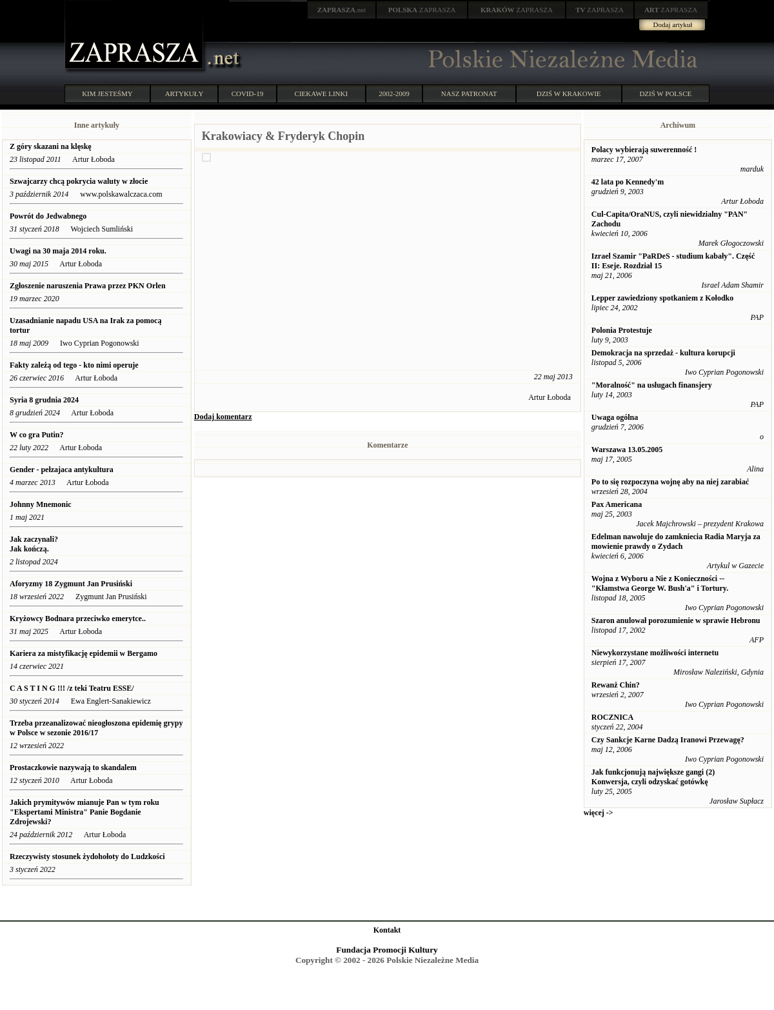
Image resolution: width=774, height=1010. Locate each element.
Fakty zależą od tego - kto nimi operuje (74, 365)
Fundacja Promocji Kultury (386, 950)
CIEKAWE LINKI (321, 93)
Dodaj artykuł (673, 24)
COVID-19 (248, 93)
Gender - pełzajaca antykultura (62, 469)
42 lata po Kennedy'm (627, 181)
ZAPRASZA (422, 10)
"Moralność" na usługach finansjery (651, 385)
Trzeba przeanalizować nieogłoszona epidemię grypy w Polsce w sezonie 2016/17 (96, 727)
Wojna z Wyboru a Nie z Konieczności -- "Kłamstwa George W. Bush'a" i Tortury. (659, 583)
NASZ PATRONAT (469, 93)
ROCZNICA (612, 717)
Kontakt (387, 930)
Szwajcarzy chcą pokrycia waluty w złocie (80, 181)
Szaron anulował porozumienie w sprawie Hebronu (675, 620)
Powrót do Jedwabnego (48, 216)
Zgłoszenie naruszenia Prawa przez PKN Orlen (88, 285)
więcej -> (598, 812)
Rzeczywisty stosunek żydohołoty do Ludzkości (87, 856)
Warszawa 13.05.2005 (626, 449)
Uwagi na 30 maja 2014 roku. (58, 250)
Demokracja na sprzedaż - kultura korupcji (663, 352)
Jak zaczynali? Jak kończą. (34, 544)
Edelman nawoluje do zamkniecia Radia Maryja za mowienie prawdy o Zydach (675, 541)
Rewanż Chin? (615, 684)
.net (341, 10)
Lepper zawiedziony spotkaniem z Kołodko (662, 297)
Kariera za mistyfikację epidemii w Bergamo (83, 653)
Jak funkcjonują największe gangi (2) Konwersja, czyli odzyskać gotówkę (653, 776)
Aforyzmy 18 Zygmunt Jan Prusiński (71, 583)
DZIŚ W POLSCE (665, 93)
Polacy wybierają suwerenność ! (644, 149)
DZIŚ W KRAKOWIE (569, 93)
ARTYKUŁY (184, 93)
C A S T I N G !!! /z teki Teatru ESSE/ (72, 688)
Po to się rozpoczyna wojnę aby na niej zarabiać (670, 481)
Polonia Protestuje (621, 330)
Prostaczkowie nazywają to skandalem (73, 767)
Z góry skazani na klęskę (51, 146)
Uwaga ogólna (614, 417)
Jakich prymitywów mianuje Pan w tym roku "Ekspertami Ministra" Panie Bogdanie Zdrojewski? (84, 812)
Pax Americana (616, 504)
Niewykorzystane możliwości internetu (655, 652)
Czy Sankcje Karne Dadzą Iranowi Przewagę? (667, 739)
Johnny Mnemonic (41, 504)
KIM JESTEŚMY (107, 93)
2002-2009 (394, 93)
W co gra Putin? (36, 434)
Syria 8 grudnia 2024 (44, 399)
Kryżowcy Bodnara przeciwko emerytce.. (78, 618)
